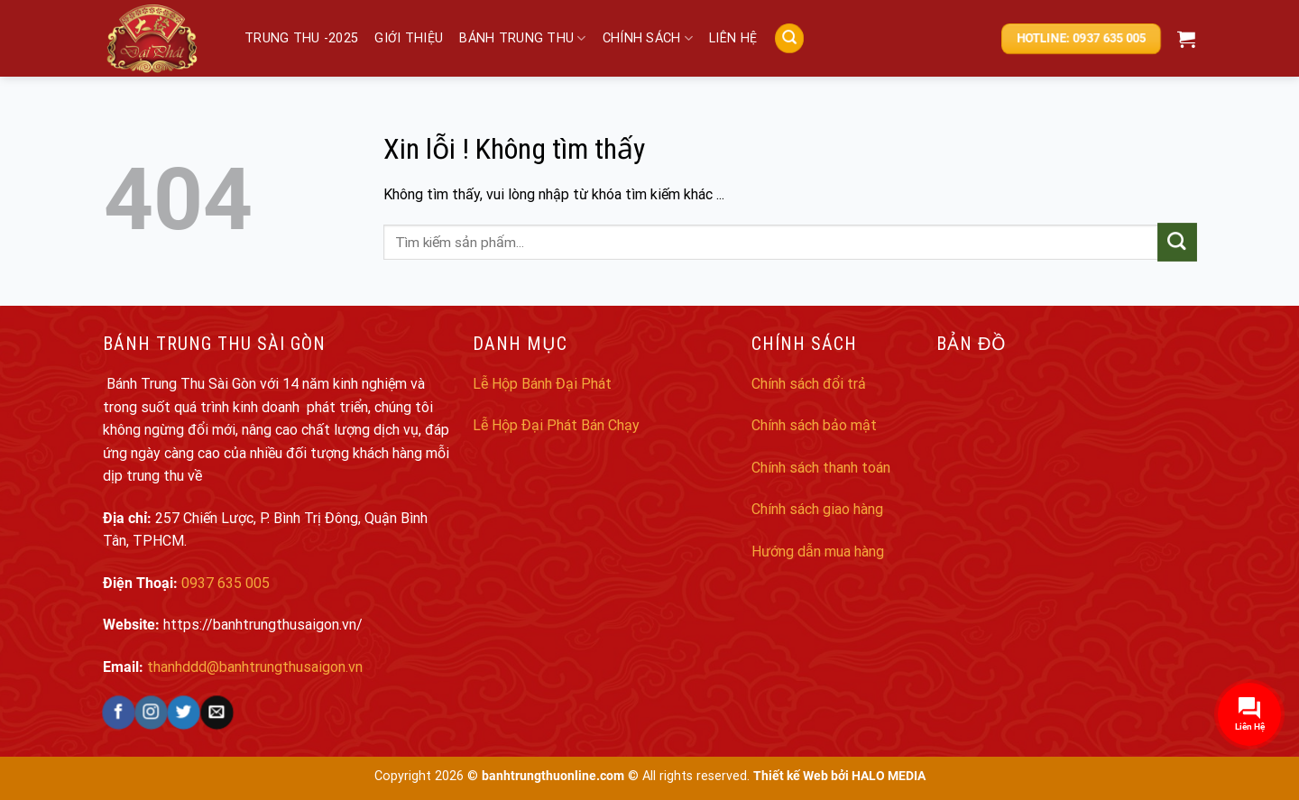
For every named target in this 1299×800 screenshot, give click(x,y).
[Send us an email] (216, 712)
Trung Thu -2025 (301, 38)
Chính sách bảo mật (814, 425)
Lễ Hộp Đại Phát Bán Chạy (556, 425)
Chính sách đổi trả (808, 383)
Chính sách (648, 38)
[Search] (788, 38)
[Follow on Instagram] (151, 712)
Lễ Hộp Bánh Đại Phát (542, 383)
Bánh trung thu (522, 38)
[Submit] (1177, 243)
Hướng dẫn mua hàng (817, 551)
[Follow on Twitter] (183, 712)
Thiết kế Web (790, 776)
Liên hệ (733, 38)
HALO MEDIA (889, 776)
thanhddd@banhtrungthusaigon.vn (255, 667)
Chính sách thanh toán (820, 467)
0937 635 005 (225, 583)
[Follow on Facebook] (119, 712)
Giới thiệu (408, 38)
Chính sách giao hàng (817, 509)
